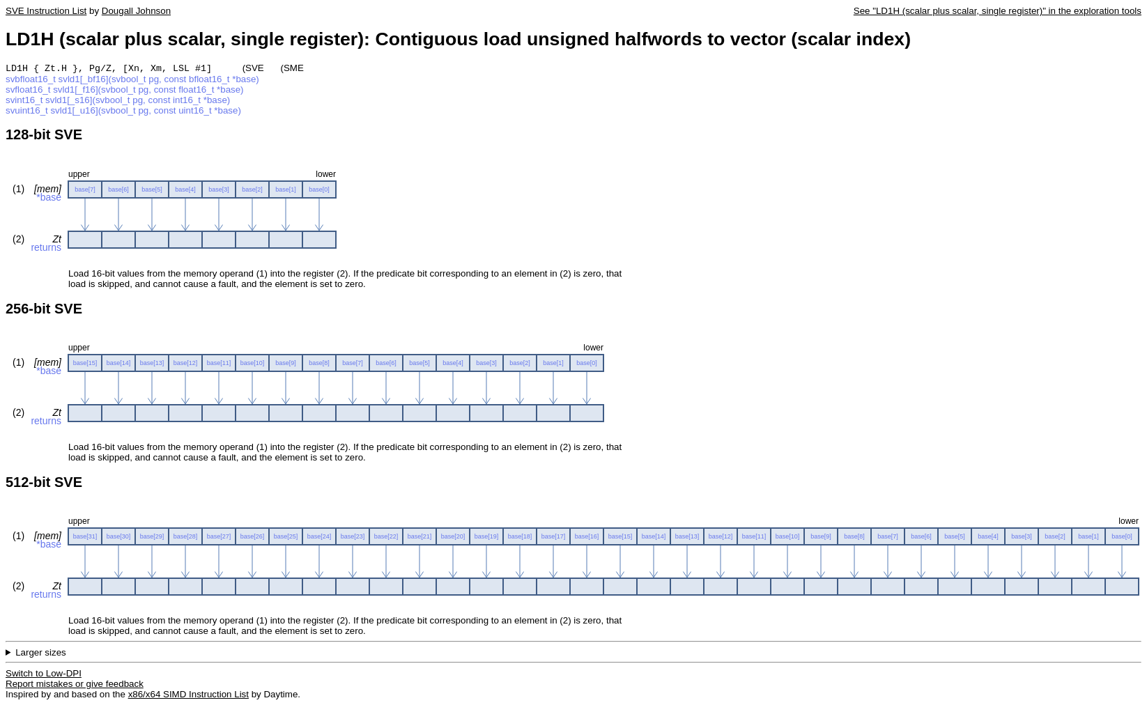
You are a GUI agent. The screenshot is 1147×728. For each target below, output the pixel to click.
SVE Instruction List (46, 11)
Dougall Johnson (136, 11)
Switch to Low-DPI (44, 674)
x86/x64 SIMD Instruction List (188, 695)
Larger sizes (40, 654)
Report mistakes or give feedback (75, 685)
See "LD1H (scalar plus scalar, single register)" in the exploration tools (997, 11)
